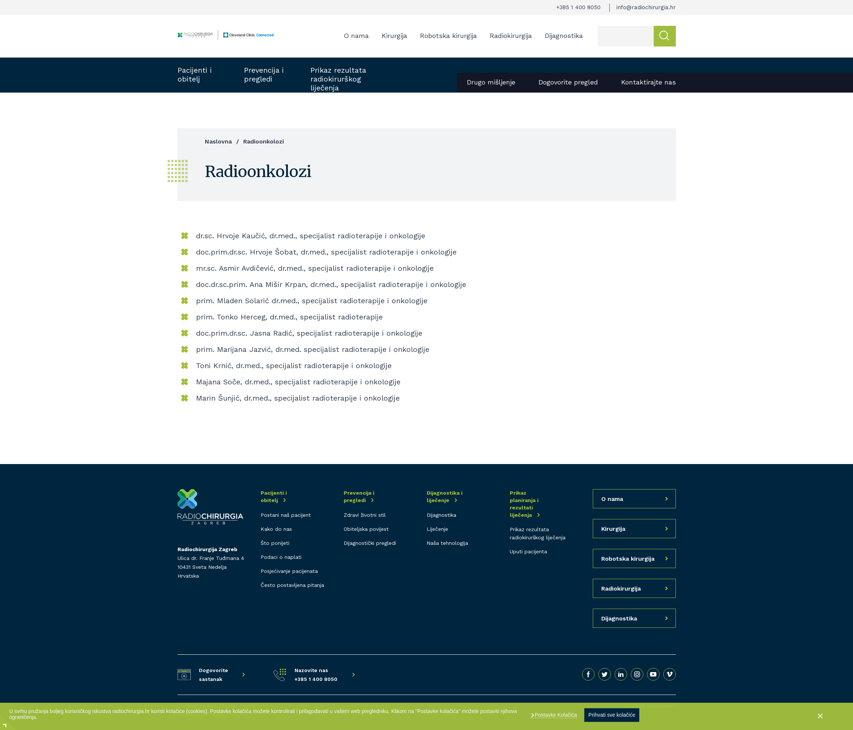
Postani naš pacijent (286, 515)
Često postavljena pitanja (292, 585)
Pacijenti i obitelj (195, 74)
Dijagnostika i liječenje (444, 496)
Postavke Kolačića (555, 715)
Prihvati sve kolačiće (611, 715)
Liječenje (437, 529)
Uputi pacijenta (528, 551)
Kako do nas (276, 529)
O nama (356, 35)
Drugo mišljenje (491, 82)
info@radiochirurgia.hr (646, 7)
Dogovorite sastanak (213, 674)
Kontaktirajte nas (648, 82)
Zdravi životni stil (365, 515)
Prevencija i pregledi (264, 74)
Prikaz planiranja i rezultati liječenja (524, 504)
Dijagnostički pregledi (370, 543)
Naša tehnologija (447, 543)
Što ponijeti (275, 543)
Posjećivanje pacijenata (289, 571)
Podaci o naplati (281, 557)
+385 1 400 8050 (578, 7)
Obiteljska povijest (366, 529)
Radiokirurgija (511, 35)
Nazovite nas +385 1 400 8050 (316, 674)
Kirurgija (394, 35)
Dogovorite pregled (568, 82)
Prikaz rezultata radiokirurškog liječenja (338, 79)
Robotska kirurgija (448, 35)
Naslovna (218, 141)
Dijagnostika (564, 35)
